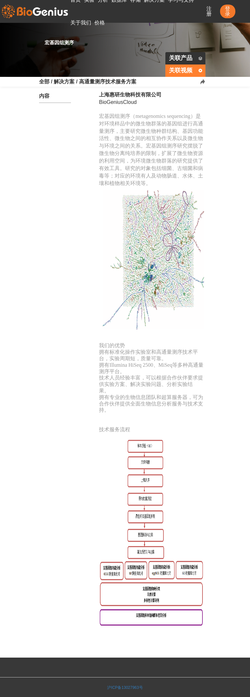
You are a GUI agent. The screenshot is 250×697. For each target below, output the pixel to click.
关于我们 (80, 22)
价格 (99, 22)
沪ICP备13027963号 (125, 687)
